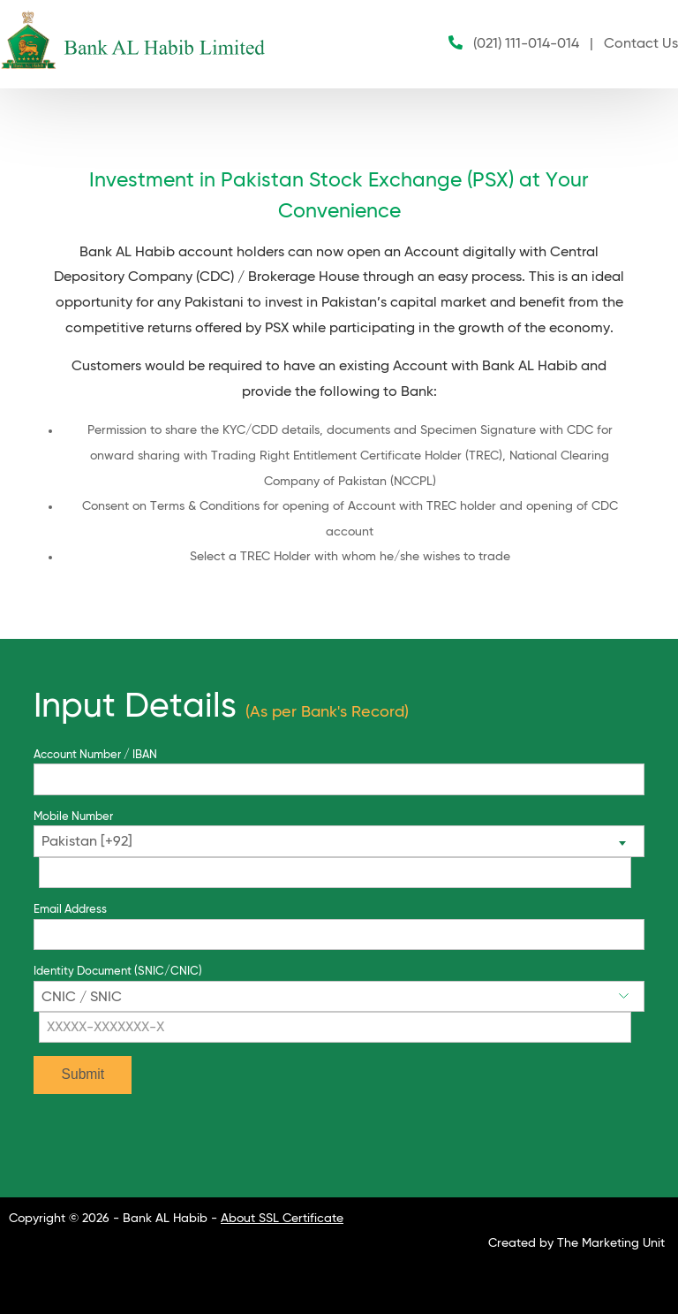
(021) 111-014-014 (526, 44)
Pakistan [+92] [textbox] (86, 842)
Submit (83, 1074)
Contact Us (641, 44)
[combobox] (339, 841)
